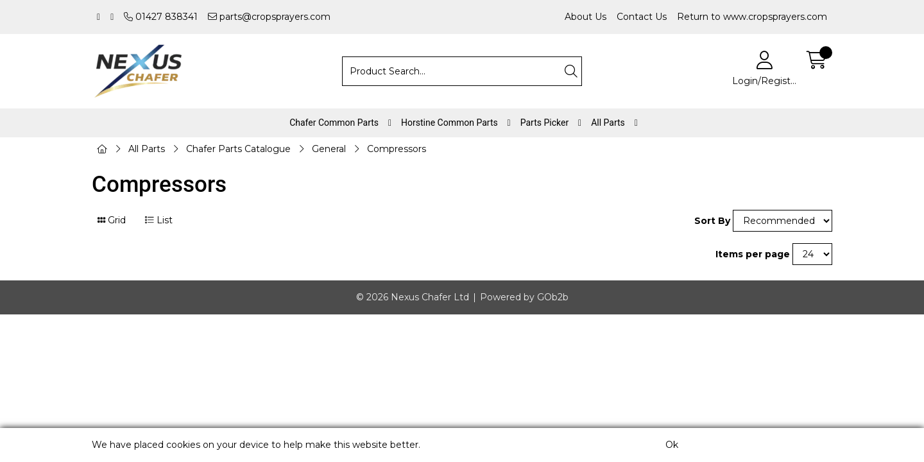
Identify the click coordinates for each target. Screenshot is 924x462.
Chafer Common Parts (334, 122)
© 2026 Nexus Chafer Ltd (412, 297)
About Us (585, 16)
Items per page (752, 254)
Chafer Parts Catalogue (238, 149)
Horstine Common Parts (449, 122)
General (329, 149)
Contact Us (642, 16)
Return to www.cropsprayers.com (752, 16)
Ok (671, 444)
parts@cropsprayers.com (269, 16)
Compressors (396, 149)
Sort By (712, 221)
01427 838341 (161, 16)
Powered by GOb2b (524, 297)
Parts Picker (544, 122)
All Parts (608, 122)
